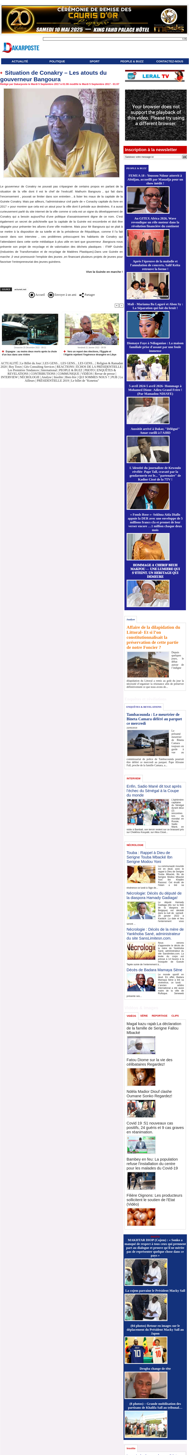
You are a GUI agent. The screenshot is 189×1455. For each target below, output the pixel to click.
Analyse (46, 377)
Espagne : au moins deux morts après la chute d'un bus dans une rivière (29, 353)
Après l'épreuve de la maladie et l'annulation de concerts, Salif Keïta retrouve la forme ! (155, 265)
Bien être (71, 377)
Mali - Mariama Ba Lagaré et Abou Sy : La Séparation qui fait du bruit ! (155, 306)
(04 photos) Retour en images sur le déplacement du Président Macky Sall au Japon (155, 1329)
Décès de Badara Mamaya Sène (154, 970)
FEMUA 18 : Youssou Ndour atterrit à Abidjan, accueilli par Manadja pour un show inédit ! (155, 179)
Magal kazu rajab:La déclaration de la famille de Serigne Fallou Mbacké (154, 1028)
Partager (87, 294)
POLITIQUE (57, 61)
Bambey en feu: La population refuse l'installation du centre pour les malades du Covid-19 (152, 1163)
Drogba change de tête (155, 1368)
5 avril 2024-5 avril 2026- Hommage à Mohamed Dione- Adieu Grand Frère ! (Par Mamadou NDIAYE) (155, 390)
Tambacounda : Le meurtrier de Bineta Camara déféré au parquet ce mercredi (154, 718)
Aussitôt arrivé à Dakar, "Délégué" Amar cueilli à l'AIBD (155, 431)
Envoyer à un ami (62, 294)
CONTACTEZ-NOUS (169, 61)
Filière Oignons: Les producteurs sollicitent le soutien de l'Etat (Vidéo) (154, 1199)
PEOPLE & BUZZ (132, 61)
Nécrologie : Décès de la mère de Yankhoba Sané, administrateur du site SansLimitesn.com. (155, 933)
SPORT (95, 61)
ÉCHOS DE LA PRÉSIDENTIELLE (99, 366)
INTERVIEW (9, 377)
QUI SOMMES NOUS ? (94, 377)
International (49, 370)
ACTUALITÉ (20, 61)
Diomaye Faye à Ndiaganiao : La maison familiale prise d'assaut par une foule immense (155, 347)
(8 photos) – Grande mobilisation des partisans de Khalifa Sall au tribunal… (155, 1405)
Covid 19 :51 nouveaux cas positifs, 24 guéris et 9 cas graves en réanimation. (155, 1127)
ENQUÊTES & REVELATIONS (143, 706)
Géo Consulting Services (39, 366)
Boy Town (15, 366)
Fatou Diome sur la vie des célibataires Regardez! (149, 1062)
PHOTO (90, 370)
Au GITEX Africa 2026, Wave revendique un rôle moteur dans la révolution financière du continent (155, 222)
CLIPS (175, 1015)
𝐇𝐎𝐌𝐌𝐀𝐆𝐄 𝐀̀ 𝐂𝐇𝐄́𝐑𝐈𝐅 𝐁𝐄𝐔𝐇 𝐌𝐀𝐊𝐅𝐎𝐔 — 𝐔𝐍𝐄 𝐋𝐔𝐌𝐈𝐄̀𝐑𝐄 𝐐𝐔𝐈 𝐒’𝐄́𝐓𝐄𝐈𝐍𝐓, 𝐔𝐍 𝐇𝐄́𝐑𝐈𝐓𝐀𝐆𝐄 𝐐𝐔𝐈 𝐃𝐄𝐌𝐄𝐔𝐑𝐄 (155, 571)
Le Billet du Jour (30, 363)
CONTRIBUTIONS (43, 373)
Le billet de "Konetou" (85, 380)
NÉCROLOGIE (30, 377)
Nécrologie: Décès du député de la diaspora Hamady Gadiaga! (154, 895)
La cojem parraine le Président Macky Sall (155, 1290)
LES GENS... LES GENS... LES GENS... (69, 363)
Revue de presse (105, 373)
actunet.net (20, 289)
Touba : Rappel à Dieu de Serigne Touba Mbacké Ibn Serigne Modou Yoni (149, 857)
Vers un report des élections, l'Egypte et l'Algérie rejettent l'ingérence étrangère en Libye (90, 353)
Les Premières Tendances (23, 370)
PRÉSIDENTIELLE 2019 (53, 380)
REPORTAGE (159, 1015)
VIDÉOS (87, 373)
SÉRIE (144, 1015)
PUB (114, 377)
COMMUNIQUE (69, 373)
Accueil (37, 294)
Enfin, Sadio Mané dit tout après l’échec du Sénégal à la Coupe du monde (154, 790)
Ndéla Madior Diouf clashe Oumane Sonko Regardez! (149, 1093)
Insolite (58, 377)
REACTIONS (65, 366)
